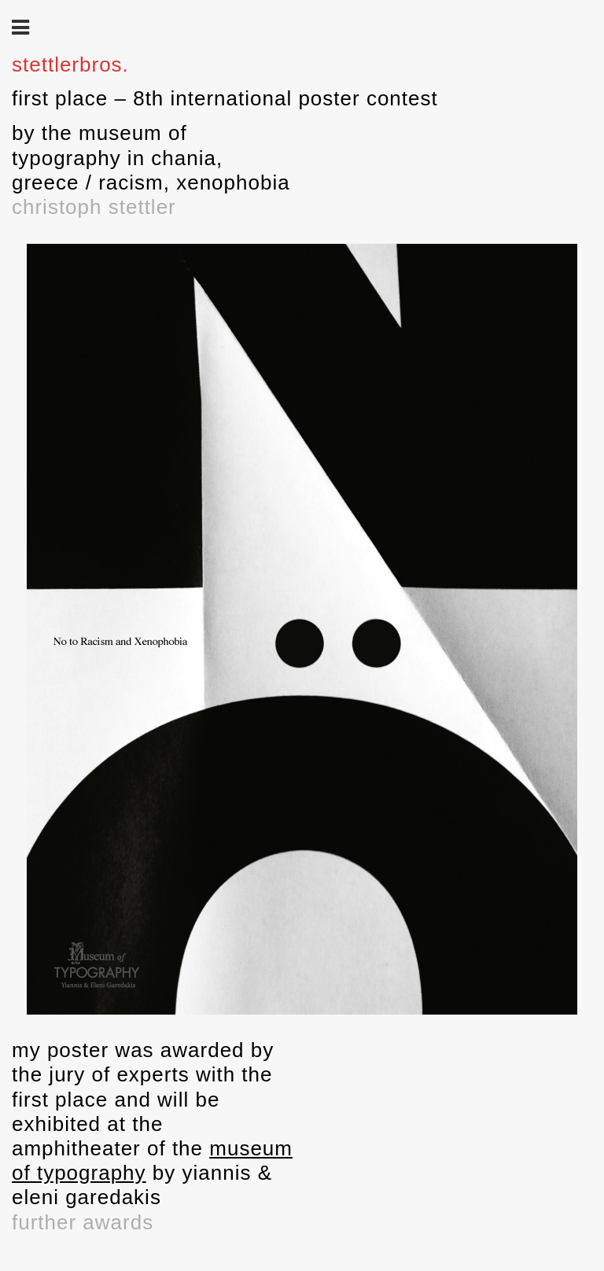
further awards (82, 1222)
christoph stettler (94, 207)
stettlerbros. (70, 64)
